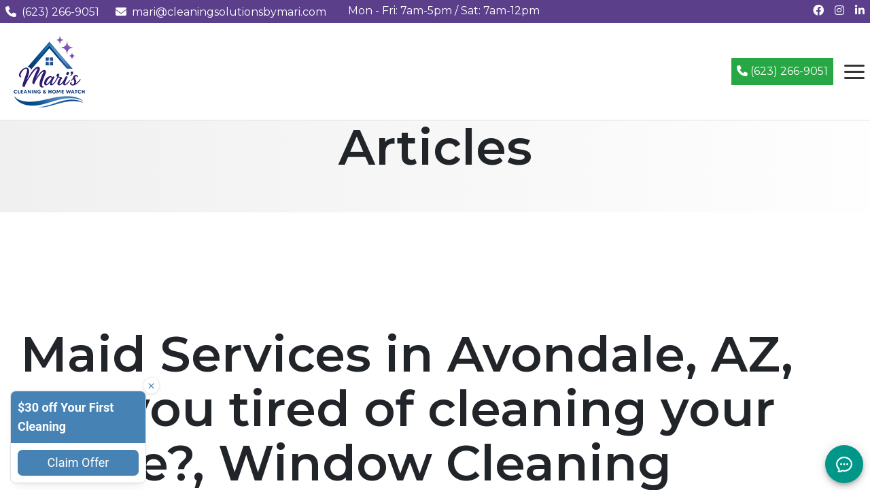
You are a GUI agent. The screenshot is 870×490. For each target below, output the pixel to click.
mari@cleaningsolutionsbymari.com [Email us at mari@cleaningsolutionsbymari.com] (221, 11)
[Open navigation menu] (854, 71)
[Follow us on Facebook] (818, 10)
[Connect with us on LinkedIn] (860, 10)
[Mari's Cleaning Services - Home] (49, 70)
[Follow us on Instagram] (839, 10)
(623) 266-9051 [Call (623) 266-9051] (782, 71)
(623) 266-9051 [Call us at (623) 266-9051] (52, 11)
